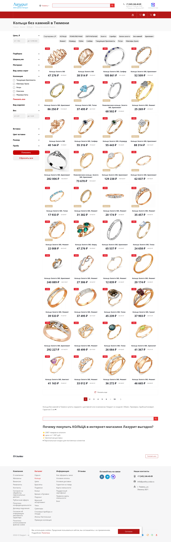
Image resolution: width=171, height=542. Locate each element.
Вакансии (17, 481)
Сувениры (39, 508)
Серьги (37, 475)
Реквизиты (17, 484)
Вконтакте (102, 477)
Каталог (38, 471)
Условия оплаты (63, 478)
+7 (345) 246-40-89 (133, 4)
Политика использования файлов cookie (19, 522)
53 (115, 399)
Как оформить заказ (64, 475)
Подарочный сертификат (61, 492)
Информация (62, 471)
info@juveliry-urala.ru (145, 482)
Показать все (19, 99)
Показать (26, 152)
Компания (18, 471)
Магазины (17, 478)
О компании (18, 475)
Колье (37, 491)
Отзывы (82, 471)
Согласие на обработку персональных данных (19, 494)
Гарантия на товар (64, 484)
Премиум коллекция (43, 520)
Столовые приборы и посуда (43, 513)
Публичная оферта (21, 500)
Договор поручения (21, 508)
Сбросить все (26, 158)
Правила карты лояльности (62, 497)
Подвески (39, 488)
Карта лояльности (63, 488)
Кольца (38, 478)
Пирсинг (38, 497)
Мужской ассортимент (40, 501)
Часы (37, 505)
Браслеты (38, 484)
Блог (58, 501)
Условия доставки (63, 481)
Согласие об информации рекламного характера (18, 514)
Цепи (37, 481)
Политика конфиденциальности (22, 504)
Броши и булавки (42, 494)
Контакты (17, 488)
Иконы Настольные (43, 517)
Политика (46, 533)
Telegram (107, 477)
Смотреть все (151, 456)
